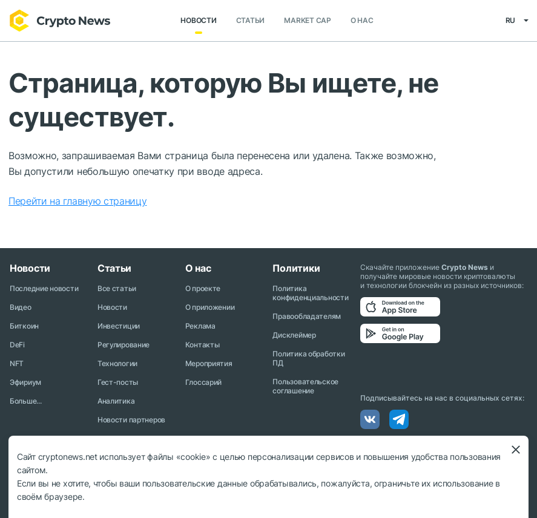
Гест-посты (117, 382)
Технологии (117, 363)
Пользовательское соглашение (305, 386)
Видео (20, 307)
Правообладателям (306, 316)
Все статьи (116, 288)
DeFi (17, 344)
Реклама (200, 325)
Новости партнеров (131, 419)
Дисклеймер (293, 334)
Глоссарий (203, 382)
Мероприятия (208, 363)
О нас (362, 20)
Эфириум (25, 382)
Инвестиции (118, 325)
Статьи (250, 20)
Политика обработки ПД (308, 358)
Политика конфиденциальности (310, 293)
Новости (198, 20)
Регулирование (123, 344)
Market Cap (307, 20)
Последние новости (44, 288)
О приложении (210, 307)
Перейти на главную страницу (77, 201)
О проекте (202, 288)
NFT (17, 363)
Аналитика (115, 400)
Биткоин (24, 325)
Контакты (202, 344)
